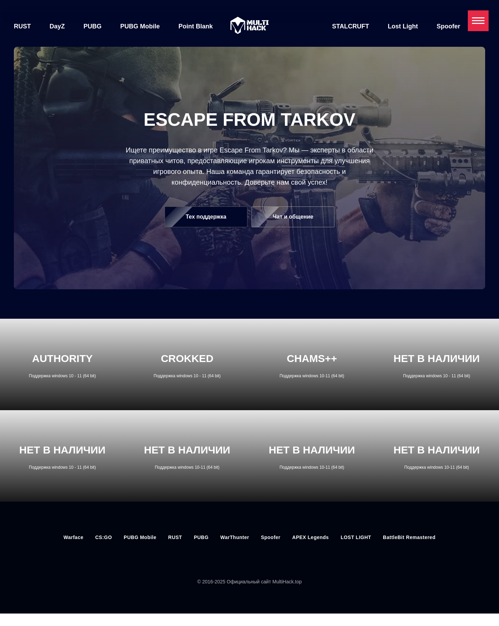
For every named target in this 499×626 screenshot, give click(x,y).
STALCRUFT (350, 26)
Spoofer (448, 26)
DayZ (57, 26)
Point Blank (195, 26)
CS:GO (103, 537)
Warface (73, 537)
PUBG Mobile (140, 26)
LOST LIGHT (356, 537)
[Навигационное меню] (478, 20)
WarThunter (234, 537)
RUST (22, 26)
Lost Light (403, 26)
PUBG (93, 26)
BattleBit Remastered (409, 537)
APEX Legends (310, 537)
